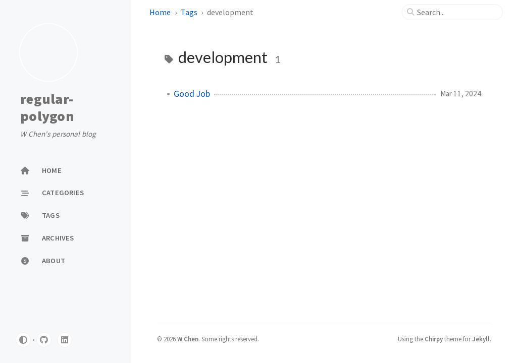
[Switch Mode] (23, 340)
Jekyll (481, 339)
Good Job (192, 93)
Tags (189, 12)
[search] (456, 12)
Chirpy (434, 339)
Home (160, 12)
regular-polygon (47, 107)
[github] (44, 340)
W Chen (187, 339)
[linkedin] (65, 340)
